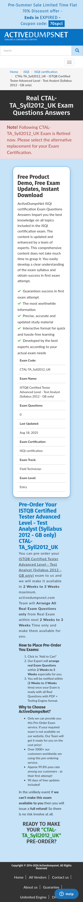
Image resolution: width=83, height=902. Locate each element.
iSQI (26, 72)
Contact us (60, 877)
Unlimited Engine (33, 897)
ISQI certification (45, 72)
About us (30, 887)
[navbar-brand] (9, 60)
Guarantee (51, 887)
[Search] (77, 51)
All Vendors (38, 877)
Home (14, 72)
